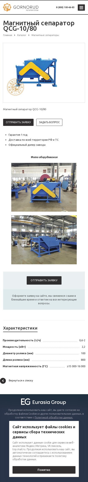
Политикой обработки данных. (54, 417)
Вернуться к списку (16, 381)
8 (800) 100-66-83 (65, 7)
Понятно (44, 470)
